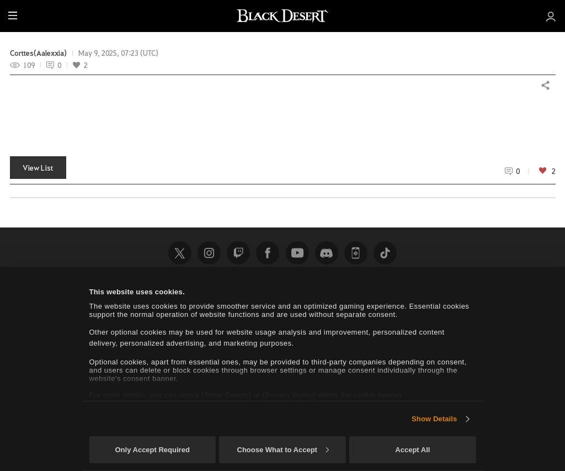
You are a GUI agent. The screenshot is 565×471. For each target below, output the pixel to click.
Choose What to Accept (283, 450)
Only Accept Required (152, 450)
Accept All (412, 450)
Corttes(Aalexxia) (38, 53)
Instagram (209, 252)
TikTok (385, 252)
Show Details (434, 419)
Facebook (267, 252)
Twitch (238, 252)
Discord (326, 252)
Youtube (297, 252)
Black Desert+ (355, 252)
